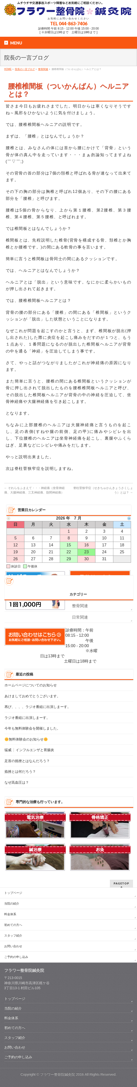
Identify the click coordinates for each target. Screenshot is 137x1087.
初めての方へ (13, 925)
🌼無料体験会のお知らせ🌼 (26, 739)
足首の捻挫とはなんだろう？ (27, 761)
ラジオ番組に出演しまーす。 (27, 718)
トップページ (13, 893)
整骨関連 (80, 606)
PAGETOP (121, 883)
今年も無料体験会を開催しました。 (32, 728)
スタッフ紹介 (13, 935)
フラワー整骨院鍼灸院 (57, 1074)
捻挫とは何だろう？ (20, 771)
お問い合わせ (13, 946)
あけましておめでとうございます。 (32, 696)
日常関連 (80, 617)
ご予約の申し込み (16, 957)
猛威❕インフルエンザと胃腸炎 (29, 750)
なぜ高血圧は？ (16, 782)
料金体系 (10, 914)
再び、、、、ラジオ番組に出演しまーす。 (37, 707)
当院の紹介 (11, 903)
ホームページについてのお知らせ (30, 685)
